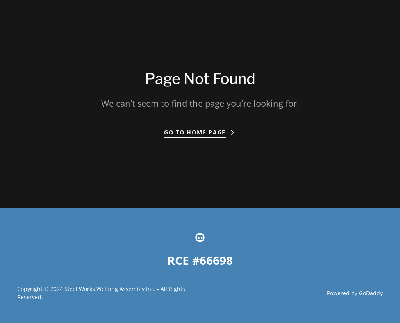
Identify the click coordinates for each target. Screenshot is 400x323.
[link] (200, 237)
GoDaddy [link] (371, 293)
